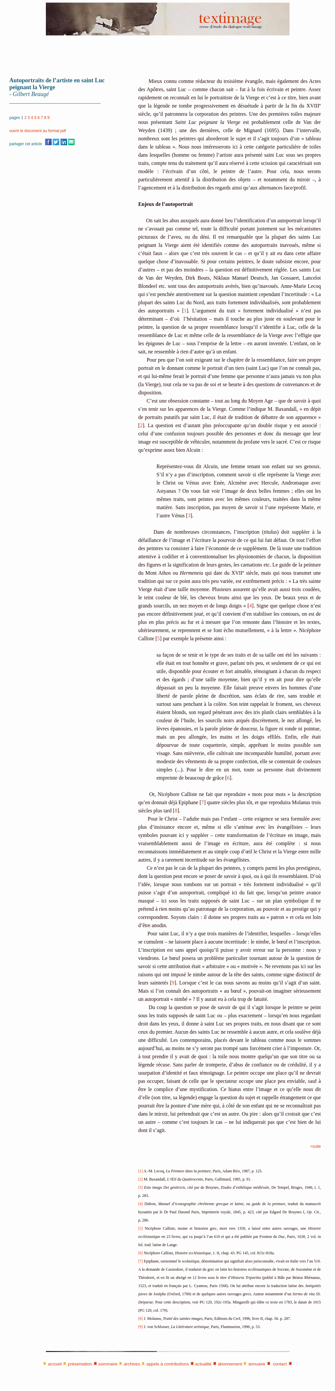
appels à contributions (168, 1363)
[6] (140, 1253)
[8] (140, 1318)
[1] (140, 1171)
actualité (203, 1363)
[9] (140, 1326)
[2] (140, 1179)
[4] (140, 1204)
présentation (80, 1363)
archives (132, 1363)
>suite (315, 1146)
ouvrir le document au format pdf (37, 131)
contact (279, 1363)
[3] (140, 1187)
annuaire (256, 1363)
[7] (140, 1261)
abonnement (230, 1363)
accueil (55, 1363)
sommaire (108, 1363)
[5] (140, 1228)
